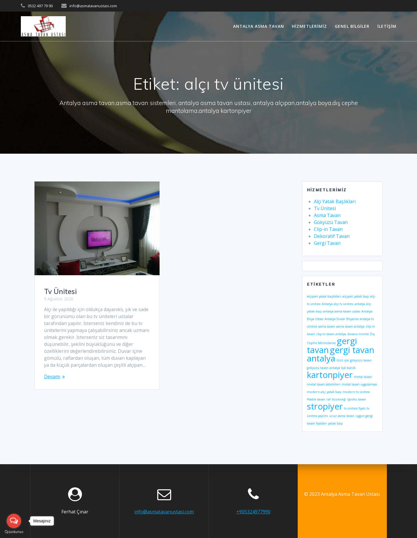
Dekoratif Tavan (332, 236)
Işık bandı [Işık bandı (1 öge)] (348, 368)
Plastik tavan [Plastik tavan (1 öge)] (316, 399)
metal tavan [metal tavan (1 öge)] (363, 377)
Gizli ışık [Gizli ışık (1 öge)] (342, 360)
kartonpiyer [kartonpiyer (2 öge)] (330, 375)
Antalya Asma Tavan (258, 26)
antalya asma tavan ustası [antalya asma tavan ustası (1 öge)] (341, 311)
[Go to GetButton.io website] (14, 532)
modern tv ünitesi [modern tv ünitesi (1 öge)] (356, 392)
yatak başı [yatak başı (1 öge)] (335, 423)
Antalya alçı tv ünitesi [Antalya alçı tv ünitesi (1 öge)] (337, 304)
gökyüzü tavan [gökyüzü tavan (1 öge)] (361, 360)
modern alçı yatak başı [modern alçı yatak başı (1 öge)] (324, 392)
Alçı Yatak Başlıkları (335, 201)
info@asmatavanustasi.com (164, 511)
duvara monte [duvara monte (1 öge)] (358, 334)
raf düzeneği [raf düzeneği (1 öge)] (336, 399)
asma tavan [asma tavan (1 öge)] (326, 326)
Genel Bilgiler (352, 26)
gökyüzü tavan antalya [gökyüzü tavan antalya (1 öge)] (323, 368)
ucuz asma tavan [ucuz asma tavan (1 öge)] (341, 416)
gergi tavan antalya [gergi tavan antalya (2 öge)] (340, 354)
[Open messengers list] (14, 521)
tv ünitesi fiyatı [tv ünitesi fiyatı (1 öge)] (354, 408)
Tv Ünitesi (60, 291)
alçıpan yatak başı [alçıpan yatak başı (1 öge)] (355, 296)
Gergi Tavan (327, 243)
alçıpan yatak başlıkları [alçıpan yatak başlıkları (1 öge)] (324, 296)
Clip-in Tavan (328, 229)
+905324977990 (253, 511)
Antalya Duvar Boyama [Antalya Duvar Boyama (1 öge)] (342, 319)
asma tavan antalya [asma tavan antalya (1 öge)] (350, 326)
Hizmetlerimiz (309, 26)
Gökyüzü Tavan (331, 222)
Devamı (52, 376)
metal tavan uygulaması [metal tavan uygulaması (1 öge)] (359, 384)
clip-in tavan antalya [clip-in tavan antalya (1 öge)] (331, 334)
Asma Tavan (327, 215)
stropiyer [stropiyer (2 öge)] (325, 406)
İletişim (386, 26)
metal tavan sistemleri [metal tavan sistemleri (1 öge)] (324, 384)
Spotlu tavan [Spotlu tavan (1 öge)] (356, 399)
